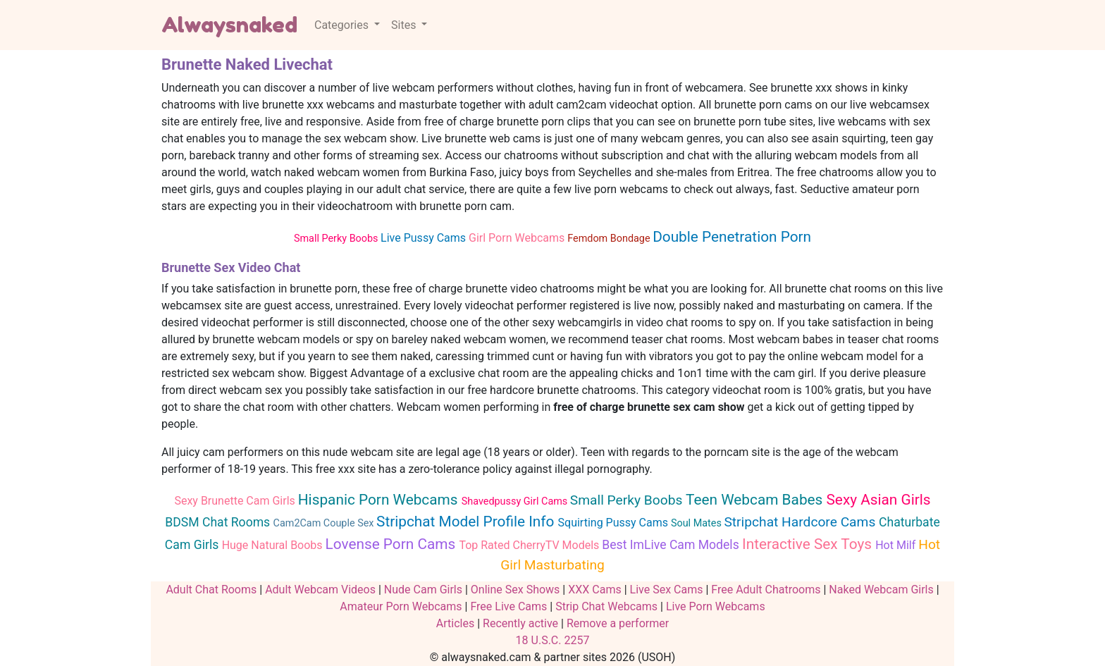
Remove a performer (618, 623)
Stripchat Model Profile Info (467, 521)
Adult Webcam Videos (320, 589)
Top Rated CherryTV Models (530, 545)
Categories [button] (342, 25)
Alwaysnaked (229, 24)
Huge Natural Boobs (274, 545)
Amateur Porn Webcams (401, 606)
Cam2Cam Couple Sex (324, 523)
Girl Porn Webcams (518, 238)
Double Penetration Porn (732, 236)
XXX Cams (594, 589)
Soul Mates (697, 523)
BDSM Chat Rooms (219, 522)
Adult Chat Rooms (211, 589)
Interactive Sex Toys (808, 544)
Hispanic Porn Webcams (380, 499)
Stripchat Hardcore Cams (801, 522)
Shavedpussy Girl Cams (516, 501)
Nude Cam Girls (423, 589)
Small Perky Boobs (337, 239)
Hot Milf (896, 545)
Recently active (520, 623)
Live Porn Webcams (715, 606)
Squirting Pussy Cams (614, 522)
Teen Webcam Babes (756, 499)
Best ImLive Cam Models (672, 545)
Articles (455, 623)
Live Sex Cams (666, 589)
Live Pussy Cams (425, 238)
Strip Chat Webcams (606, 606)
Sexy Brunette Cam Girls (235, 500)
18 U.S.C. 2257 (553, 640)
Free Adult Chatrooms (765, 589)
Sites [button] (405, 25)
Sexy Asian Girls (879, 499)
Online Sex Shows (515, 589)
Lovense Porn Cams (392, 544)
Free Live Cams (508, 606)
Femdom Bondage (610, 239)
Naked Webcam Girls (881, 589)
